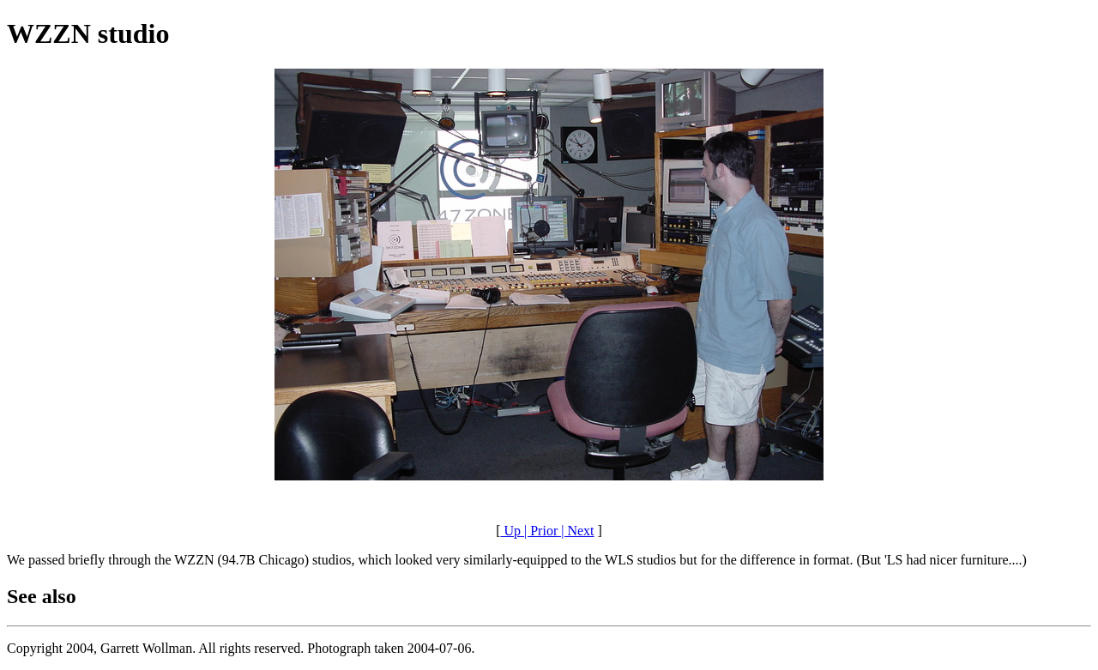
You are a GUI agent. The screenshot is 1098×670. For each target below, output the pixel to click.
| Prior (539, 530)
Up (510, 530)
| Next (576, 530)
